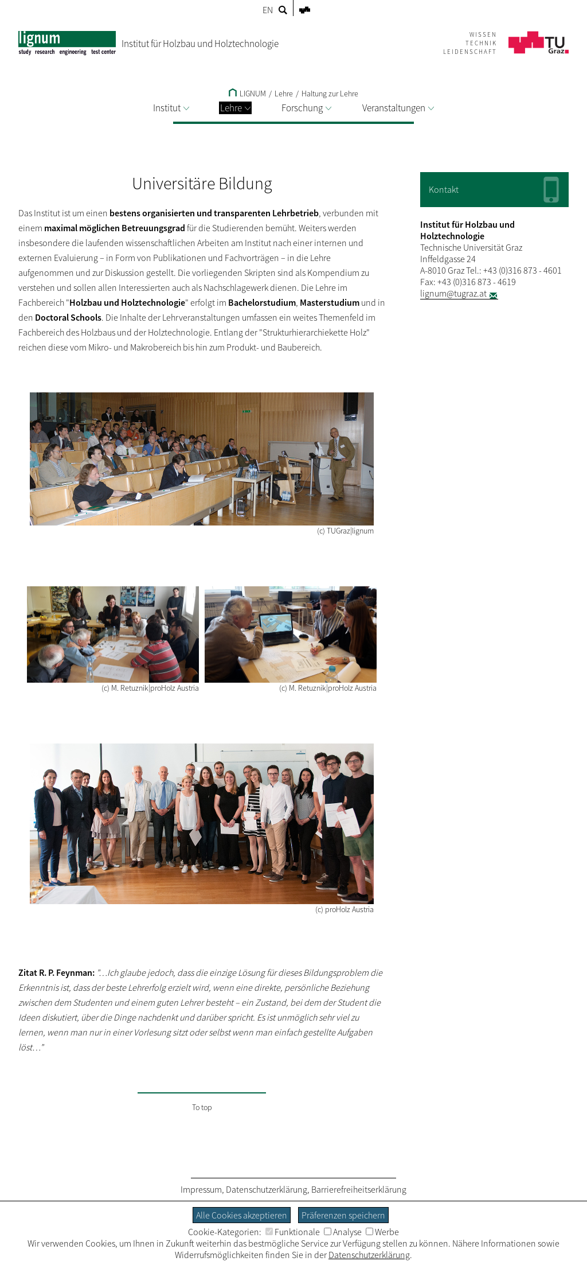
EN (268, 9)
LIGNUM (247, 93)
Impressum (201, 1189)
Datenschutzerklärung (266, 1189)
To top (202, 1107)
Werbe (382, 1231)
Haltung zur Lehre (330, 93)
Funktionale (292, 1231)
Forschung (306, 108)
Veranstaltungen (398, 108)
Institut (171, 108)
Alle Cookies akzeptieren (241, 1215)
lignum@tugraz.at (453, 293)
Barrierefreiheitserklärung (358, 1189)
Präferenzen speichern (343, 1215)
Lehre (235, 108)
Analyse (343, 1231)
